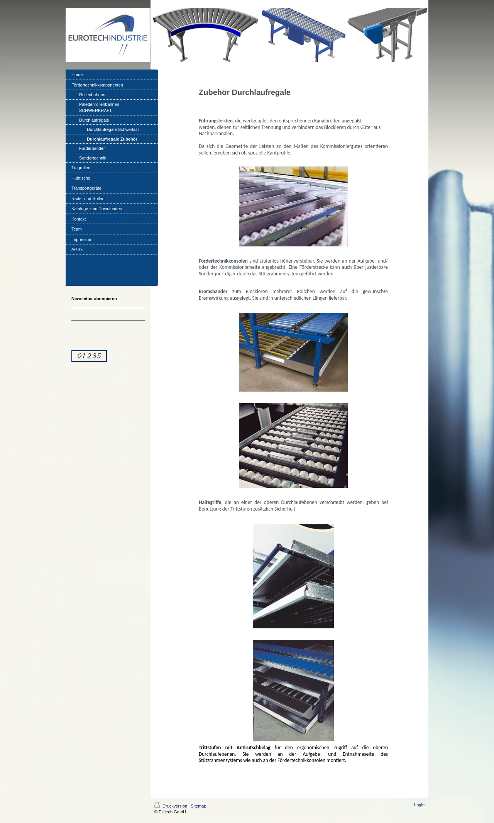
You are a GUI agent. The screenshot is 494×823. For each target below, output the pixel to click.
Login (419, 805)
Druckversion (171, 806)
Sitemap (198, 806)
